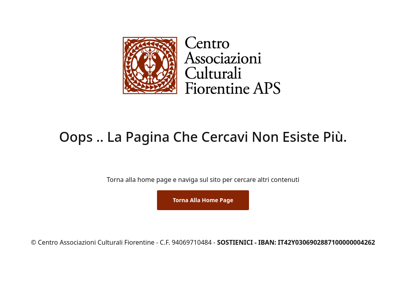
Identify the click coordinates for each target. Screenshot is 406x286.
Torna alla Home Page (203, 200)
